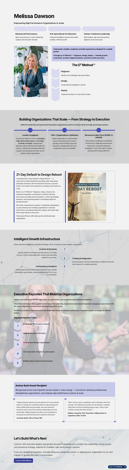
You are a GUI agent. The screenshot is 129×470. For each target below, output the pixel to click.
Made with (115, 467)
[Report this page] (125, 466)
